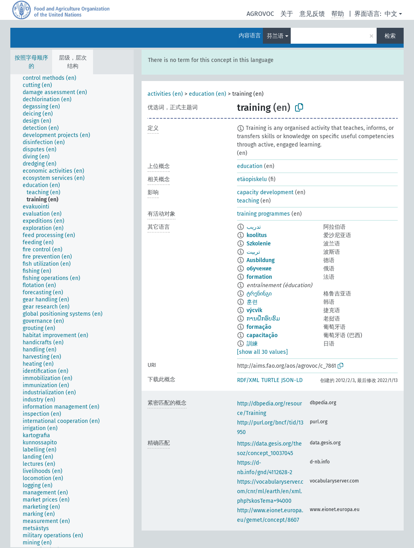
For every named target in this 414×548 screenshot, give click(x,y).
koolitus (257, 235)
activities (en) (165, 94)
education (249, 166)
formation (259, 277)
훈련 (252, 302)
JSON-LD (292, 380)
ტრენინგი (259, 293)
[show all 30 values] (262, 352)
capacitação (262, 335)
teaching (248, 200)
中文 (391, 13)
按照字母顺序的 (31, 61)
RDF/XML (248, 380)
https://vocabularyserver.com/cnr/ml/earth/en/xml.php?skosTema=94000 (270, 491)
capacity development (265, 192)
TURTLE (270, 380)
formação (259, 327)
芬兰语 (275, 36)
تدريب (254, 227)
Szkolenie (259, 243)
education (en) (207, 94)
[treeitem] (53, 78)
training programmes (263, 213)
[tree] (72, 310)
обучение (259, 268)
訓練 (252, 343)
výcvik (254, 310)
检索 (390, 36)
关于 (286, 13)
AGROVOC (260, 13)
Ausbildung (261, 260)
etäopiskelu (252, 179)
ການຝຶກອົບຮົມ (263, 318)
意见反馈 (312, 13)
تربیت (253, 252)
